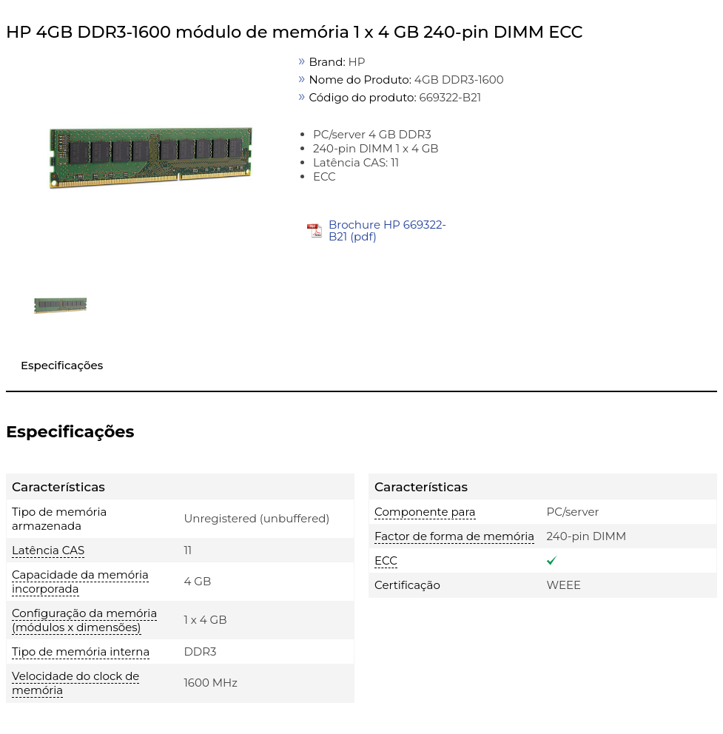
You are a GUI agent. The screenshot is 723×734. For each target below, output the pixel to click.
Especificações (62, 365)
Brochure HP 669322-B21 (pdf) (387, 230)
